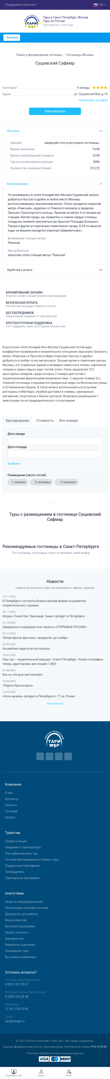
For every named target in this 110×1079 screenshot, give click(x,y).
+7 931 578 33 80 (16, 1009)
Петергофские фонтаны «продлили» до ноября (35, 637)
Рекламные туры (17, 951)
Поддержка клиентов (20, 4)
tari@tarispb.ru (15, 1021)
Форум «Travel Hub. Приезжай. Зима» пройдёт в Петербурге (44, 616)
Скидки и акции (16, 841)
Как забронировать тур (21, 853)
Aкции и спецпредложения (24, 901)
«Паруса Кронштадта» (18, 685)
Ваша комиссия (16, 920)
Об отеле (13, 131)
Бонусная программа (19, 926)
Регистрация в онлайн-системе (26, 908)
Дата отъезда (17, 447)
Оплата (10, 817)
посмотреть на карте (92, 100)
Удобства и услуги (19, 270)
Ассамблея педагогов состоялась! (26, 648)
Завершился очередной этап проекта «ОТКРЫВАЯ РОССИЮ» (45, 627)
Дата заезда (16, 433)
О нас (9, 793)
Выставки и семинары (20, 957)
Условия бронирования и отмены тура (32, 859)
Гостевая (11, 811)
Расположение (17, 184)
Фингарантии (14, 938)
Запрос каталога (16, 932)
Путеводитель (15, 872)
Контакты (12, 799)
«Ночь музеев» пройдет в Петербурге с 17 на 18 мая (39, 696)
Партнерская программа (22, 878)
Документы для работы (21, 914)
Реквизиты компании (20, 944)
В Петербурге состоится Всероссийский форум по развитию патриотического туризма (44, 603)
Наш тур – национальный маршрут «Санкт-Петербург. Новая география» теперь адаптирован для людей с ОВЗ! (53, 662)
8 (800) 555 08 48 (16, 996)
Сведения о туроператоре (23, 847)
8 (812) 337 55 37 (16, 984)
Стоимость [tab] (45, 421)
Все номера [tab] (68, 421)
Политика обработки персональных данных (55, 1053)
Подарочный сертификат (22, 865)
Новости (11, 805)
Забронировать (55, 111)
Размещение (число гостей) (27, 475)
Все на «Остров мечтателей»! (23, 674)
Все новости (55, 703)
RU (98, 5)
